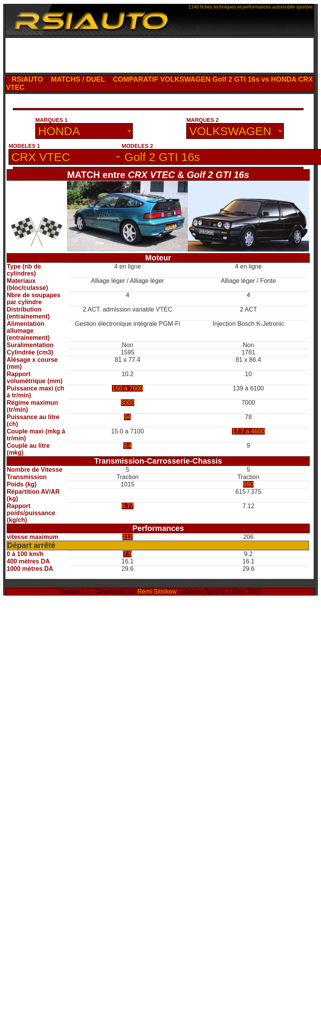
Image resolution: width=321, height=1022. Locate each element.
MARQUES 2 (202, 120)
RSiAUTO (27, 79)
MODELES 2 (137, 146)
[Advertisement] (159, 57)
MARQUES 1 (51, 120)
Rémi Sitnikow (157, 591)
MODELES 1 (24, 146)
